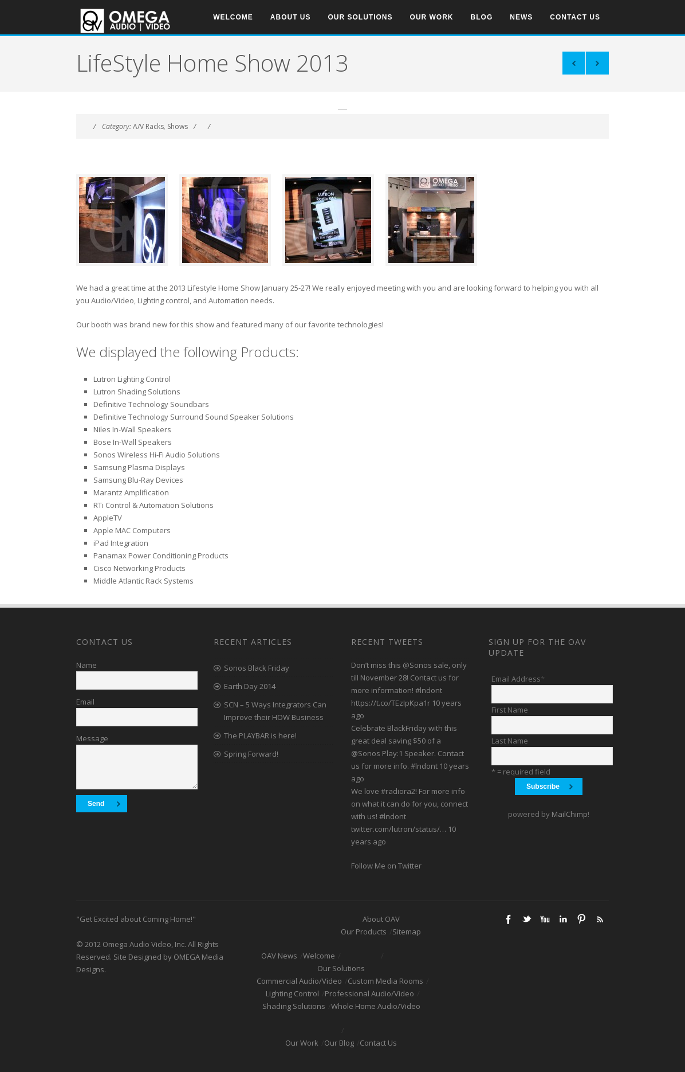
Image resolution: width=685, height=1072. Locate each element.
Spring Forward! (251, 754)
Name (86, 665)
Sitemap (406, 931)
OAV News (279, 955)
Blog (482, 17)
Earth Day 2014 (249, 686)
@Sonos (417, 665)
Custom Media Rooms (385, 981)
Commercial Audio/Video (299, 981)
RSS (599, 919)
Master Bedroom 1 (597, 63)
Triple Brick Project (573, 63)
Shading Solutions (293, 1006)
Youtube (544, 919)
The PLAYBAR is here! (260, 735)
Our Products (364, 931)
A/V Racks (148, 126)
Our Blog (339, 1043)
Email (85, 702)
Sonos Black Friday (256, 668)
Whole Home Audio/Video (375, 1006)
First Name (509, 710)
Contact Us (575, 17)
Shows (177, 126)
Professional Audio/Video (369, 993)
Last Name (509, 740)
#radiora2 (398, 791)
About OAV (381, 919)
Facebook (508, 919)
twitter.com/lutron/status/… (398, 829)
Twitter (526, 919)
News (521, 17)
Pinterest (581, 919)
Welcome (233, 17)
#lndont (428, 690)
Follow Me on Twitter (386, 865)
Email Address (518, 679)
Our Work (432, 17)
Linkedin (563, 919)
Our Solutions (360, 17)
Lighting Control (292, 993)
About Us (290, 17)
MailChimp (570, 814)
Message (92, 738)
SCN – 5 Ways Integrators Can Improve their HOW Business (275, 710)
